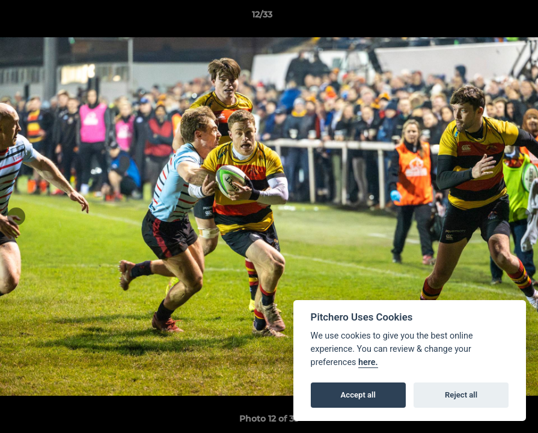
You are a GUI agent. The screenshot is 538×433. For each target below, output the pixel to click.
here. (368, 362)
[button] (487, 17)
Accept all (358, 394)
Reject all (461, 394)
